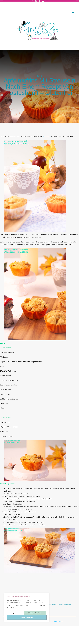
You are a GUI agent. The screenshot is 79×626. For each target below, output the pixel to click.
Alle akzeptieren (27, 617)
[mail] (47, 1)
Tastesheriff (47, 136)
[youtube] (43, 1)
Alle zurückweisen (34, 613)
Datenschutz (58, 621)
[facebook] (32, 1)
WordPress (67, 604)
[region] (26, 607)
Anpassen (15, 613)
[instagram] (36, 1)
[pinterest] (39, 1)
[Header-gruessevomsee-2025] (39, 18)
